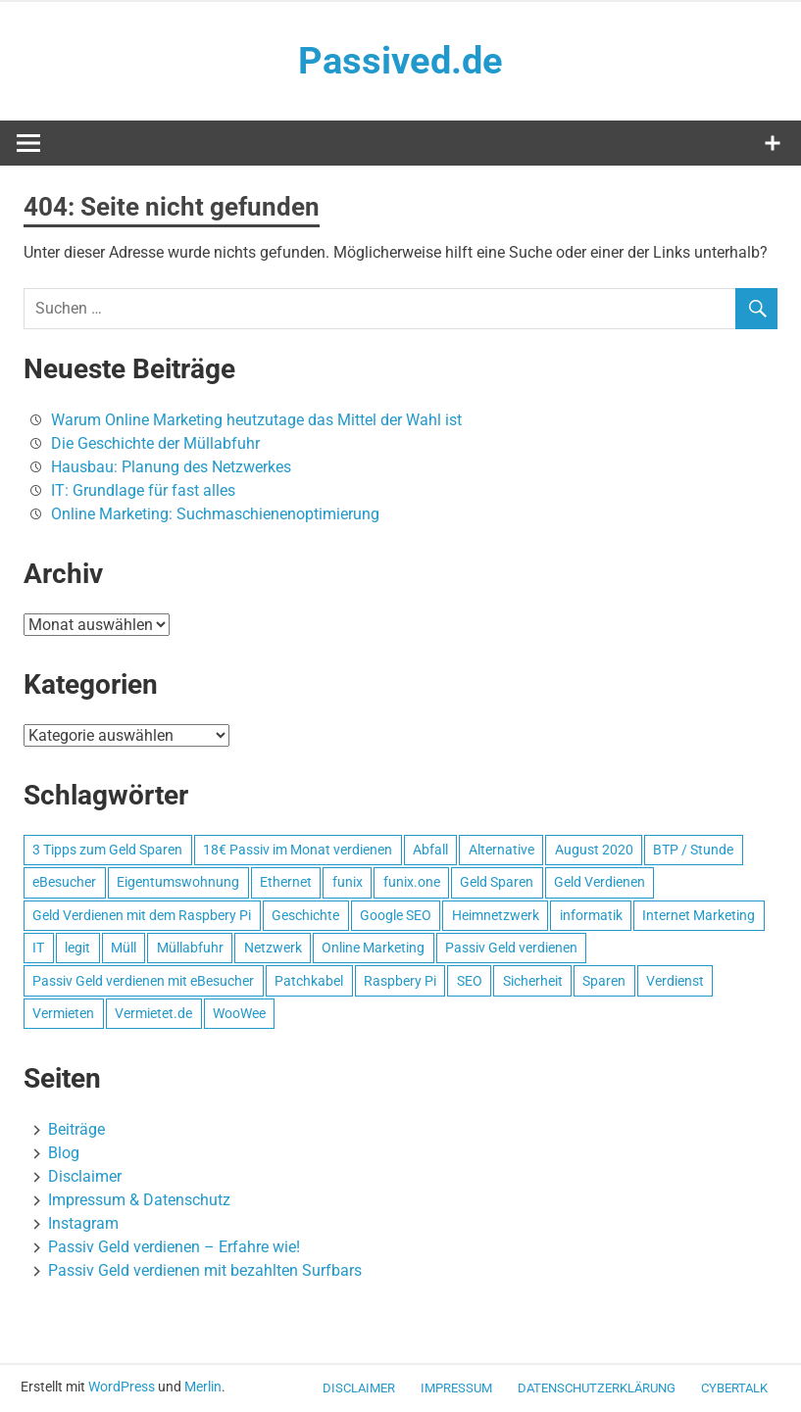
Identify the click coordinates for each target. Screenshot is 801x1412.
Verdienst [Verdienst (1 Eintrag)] (675, 981)
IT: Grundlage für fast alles (143, 490)
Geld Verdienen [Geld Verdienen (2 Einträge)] (599, 882)
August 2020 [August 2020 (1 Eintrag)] (594, 849)
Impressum (456, 1388)
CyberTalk (734, 1388)
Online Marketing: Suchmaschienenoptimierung (215, 514)
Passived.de (400, 60)
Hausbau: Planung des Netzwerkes (171, 467)
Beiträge (76, 1129)
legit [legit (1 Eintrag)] (77, 947)
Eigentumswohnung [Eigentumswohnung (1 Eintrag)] (178, 882)
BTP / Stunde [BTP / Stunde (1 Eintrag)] (693, 849)
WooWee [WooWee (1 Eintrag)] (239, 1013)
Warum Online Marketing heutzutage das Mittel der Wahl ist (256, 420)
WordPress (121, 1386)
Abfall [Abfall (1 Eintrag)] (430, 849)
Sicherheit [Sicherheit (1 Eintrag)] (533, 981)
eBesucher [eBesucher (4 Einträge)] (64, 882)
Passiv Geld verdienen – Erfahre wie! (174, 1247)
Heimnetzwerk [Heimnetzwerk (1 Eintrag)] (495, 915)
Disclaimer (85, 1176)
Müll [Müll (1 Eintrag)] (123, 947)
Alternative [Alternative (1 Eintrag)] (501, 849)
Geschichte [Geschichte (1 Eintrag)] (305, 915)
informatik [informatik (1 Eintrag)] (591, 915)
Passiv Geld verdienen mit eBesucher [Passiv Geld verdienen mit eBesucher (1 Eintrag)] (143, 981)
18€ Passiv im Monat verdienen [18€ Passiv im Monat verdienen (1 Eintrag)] (297, 849)
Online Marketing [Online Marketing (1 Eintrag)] (373, 947)
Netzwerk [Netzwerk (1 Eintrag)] (273, 947)
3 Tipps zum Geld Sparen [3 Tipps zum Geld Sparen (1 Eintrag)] (107, 849)
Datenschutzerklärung (597, 1388)
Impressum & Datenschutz (139, 1200)
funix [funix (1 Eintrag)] (347, 882)
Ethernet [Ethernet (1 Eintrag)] (286, 882)
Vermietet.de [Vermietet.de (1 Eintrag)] (153, 1013)
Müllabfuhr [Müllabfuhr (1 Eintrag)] (190, 947)
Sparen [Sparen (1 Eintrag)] (604, 981)
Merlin (203, 1386)
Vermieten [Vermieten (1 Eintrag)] (63, 1013)
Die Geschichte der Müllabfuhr (155, 443)
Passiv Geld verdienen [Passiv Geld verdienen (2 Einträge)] (511, 947)
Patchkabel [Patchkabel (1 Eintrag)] (309, 981)
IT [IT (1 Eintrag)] (38, 947)
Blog (63, 1153)
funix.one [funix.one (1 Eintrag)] (411, 882)
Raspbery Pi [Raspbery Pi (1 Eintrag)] (400, 981)
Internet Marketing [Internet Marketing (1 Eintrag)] (698, 915)
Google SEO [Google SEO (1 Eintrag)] (395, 915)
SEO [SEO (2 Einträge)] (469, 981)
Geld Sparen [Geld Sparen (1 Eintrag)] (496, 882)
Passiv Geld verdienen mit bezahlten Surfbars (205, 1270)
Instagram (83, 1223)
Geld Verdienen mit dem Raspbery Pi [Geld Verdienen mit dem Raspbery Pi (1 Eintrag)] (141, 915)
